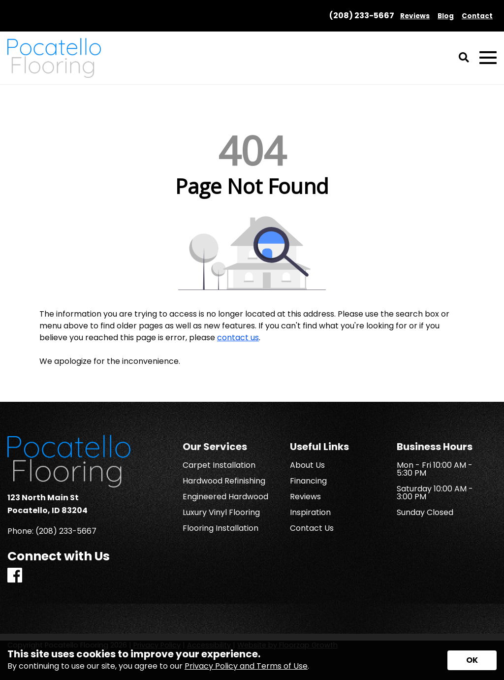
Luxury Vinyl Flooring (221, 513)
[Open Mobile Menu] (488, 58)
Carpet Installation (219, 465)
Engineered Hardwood (225, 497)
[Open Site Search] (464, 58)
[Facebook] (14, 576)
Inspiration (310, 513)
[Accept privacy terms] (472, 660)
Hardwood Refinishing (224, 481)
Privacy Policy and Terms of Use (246, 666)
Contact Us (312, 528)
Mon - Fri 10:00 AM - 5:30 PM (434, 469)
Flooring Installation (220, 528)
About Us (307, 465)
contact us (238, 337)
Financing (308, 481)
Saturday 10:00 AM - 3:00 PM (435, 493)
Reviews (305, 497)
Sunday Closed (425, 513)
